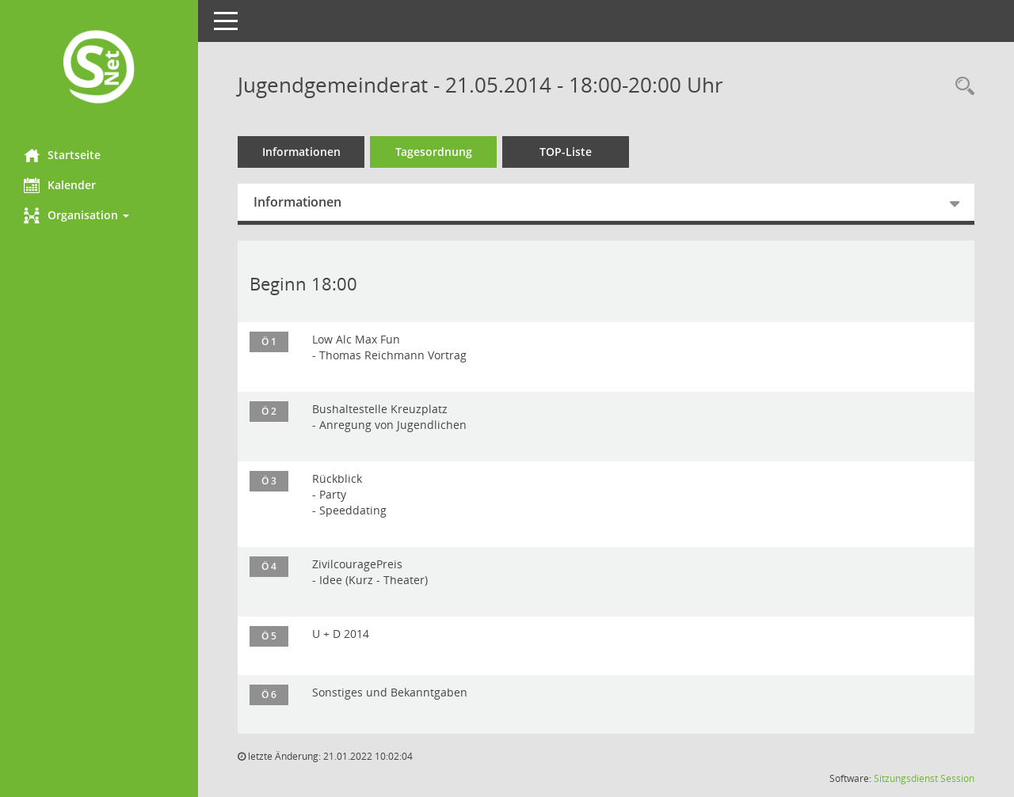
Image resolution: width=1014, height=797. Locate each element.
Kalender (60, 185)
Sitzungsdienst (906, 778)
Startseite (62, 155)
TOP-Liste (565, 151)
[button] (99, 215)
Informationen (301, 151)
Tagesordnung (433, 151)
